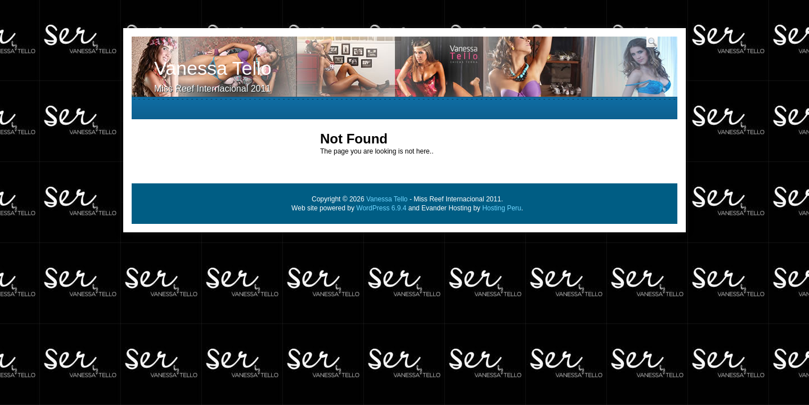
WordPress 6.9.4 (381, 208)
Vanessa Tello (213, 68)
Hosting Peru (501, 208)
